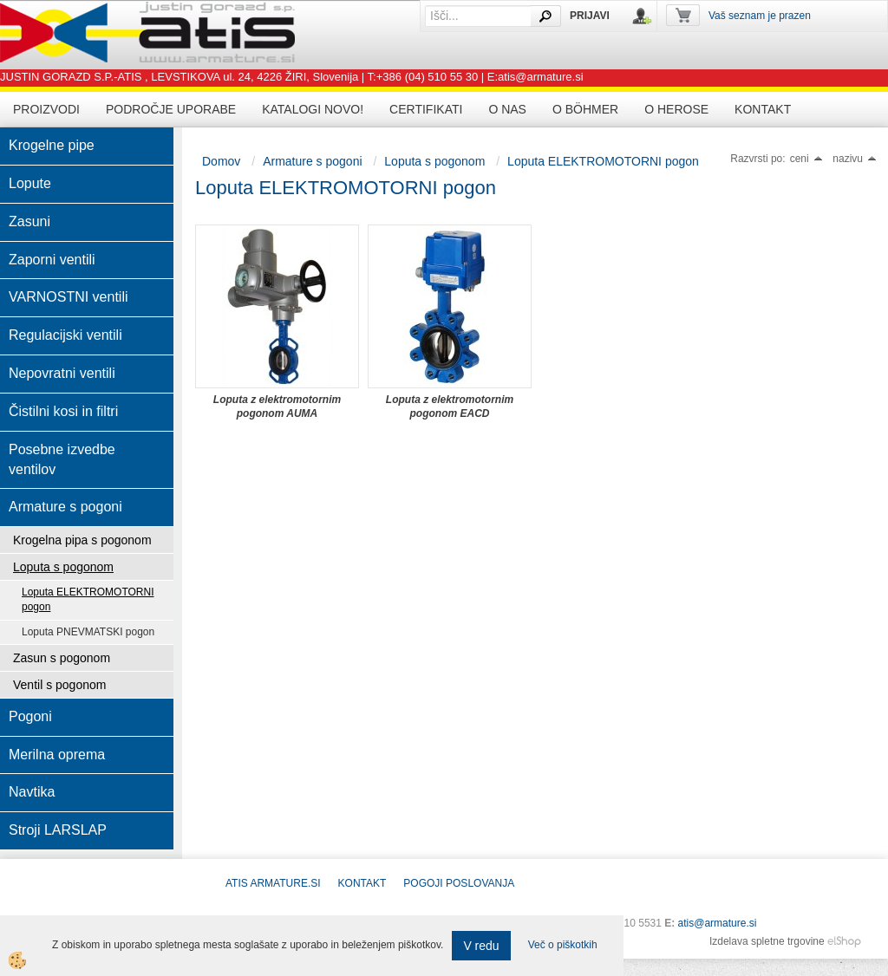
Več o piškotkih (562, 945)
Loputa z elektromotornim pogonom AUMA (277, 407)
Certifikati (425, 109)
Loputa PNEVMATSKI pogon (88, 632)
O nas (507, 109)
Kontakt (763, 109)
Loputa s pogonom (63, 567)
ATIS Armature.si (273, 883)
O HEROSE (676, 109)
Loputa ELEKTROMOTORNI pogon (88, 599)
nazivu (854, 159)
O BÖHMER (585, 109)
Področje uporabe (171, 109)
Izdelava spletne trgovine (767, 941)
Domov (221, 161)
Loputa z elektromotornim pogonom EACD (449, 407)
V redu (481, 946)
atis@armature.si (717, 923)
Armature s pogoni (312, 161)
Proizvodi (46, 109)
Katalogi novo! (312, 109)
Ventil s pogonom (59, 685)
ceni (806, 159)
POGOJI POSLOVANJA (458, 883)
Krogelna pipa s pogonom (82, 540)
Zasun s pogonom (61, 658)
